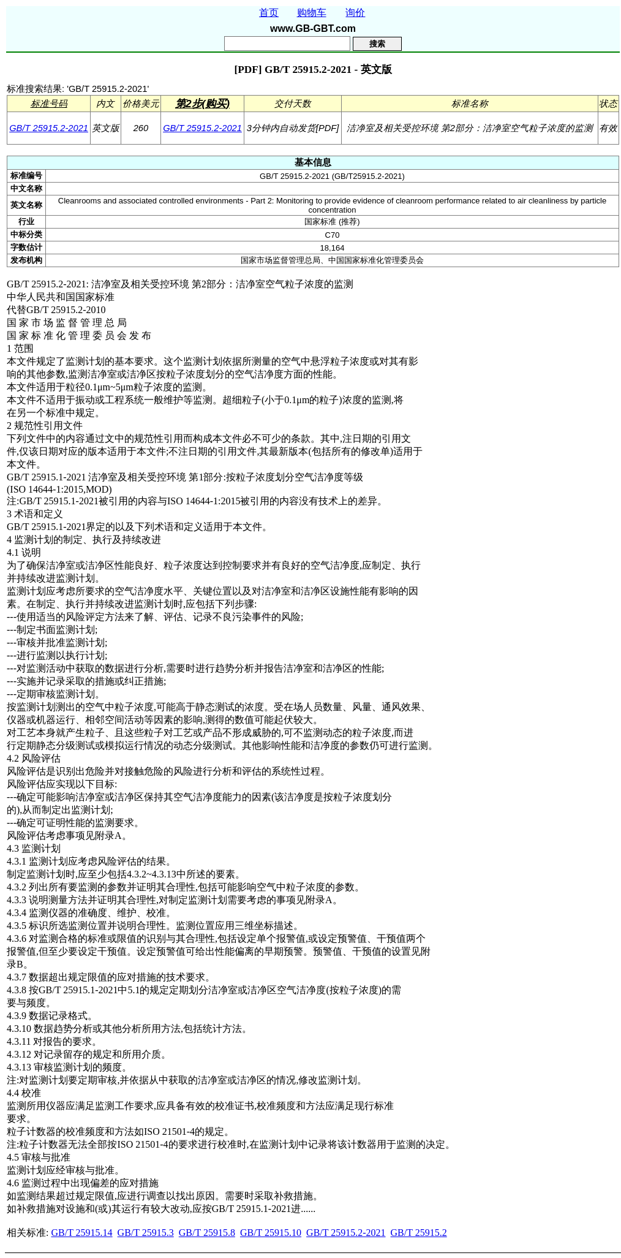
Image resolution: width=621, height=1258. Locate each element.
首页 (269, 12)
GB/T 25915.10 (270, 1232)
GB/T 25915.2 (419, 1232)
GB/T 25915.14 (81, 1232)
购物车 (311, 12)
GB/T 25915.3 (146, 1232)
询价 (355, 12)
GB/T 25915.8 (207, 1232)
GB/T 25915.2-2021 (48, 128)
